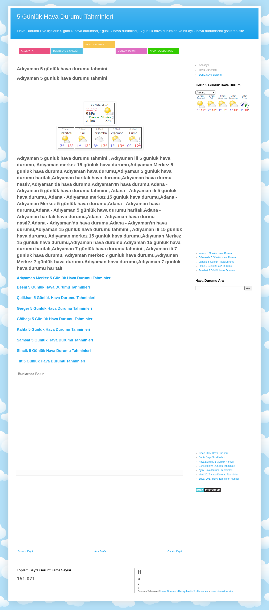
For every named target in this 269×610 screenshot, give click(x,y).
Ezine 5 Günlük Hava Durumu (215, 266)
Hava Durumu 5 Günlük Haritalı (216, 461)
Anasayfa (204, 65)
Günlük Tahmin (127, 51)
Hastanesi (202, 591)
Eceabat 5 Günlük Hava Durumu (217, 270)
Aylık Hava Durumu (161, 51)
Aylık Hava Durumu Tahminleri (215, 470)
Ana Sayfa (27, 51)
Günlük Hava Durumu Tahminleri (217, 465)
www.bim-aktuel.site (222, 591)
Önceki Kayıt (174, 551)
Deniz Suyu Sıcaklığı (210, 74)
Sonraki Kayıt (25, 551)
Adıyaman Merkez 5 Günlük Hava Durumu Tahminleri (64, 278)
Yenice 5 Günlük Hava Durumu (216, 253)
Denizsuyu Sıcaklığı (65, 51)
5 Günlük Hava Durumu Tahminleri (65, 16)
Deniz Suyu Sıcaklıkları (211, 457)
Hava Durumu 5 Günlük (95, 47)
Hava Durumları (208, 69)
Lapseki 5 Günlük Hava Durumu (216, 261)
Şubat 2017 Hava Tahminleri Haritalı (219, 478)
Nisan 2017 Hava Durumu (213, 453)
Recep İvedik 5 (186, 591)
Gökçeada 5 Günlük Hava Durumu (218, 257)
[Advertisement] (93, 90)
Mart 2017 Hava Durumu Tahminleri (218, 474)
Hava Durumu (168, 591)
